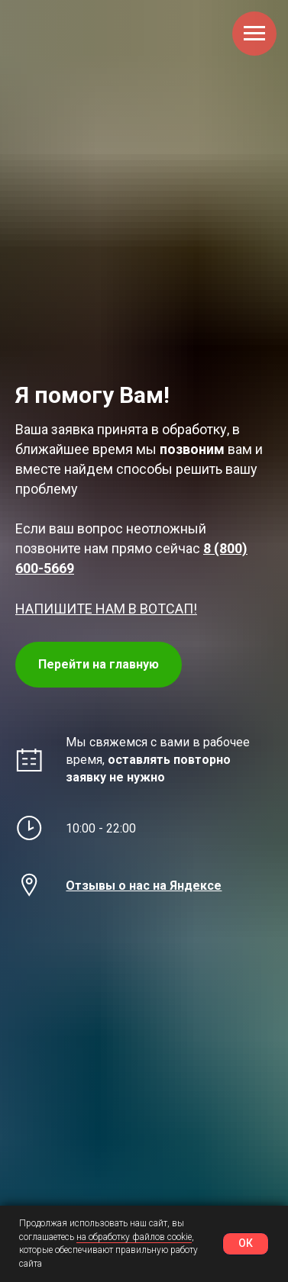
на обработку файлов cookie (134, 1237)
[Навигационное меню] (254, 33)
